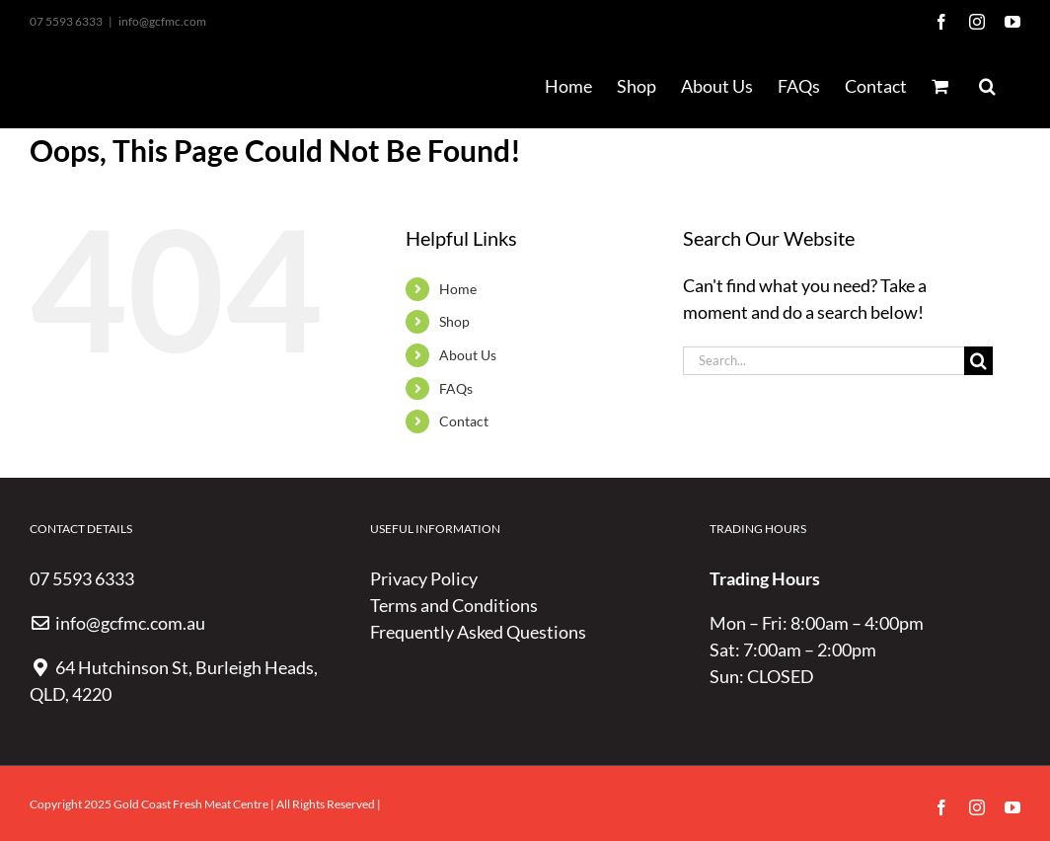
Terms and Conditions (454, 605)
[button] (987, 85)
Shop (454, 321)
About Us (467, 354)
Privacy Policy (424, 578)
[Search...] (824, 360)
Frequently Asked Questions (478, 632)
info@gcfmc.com (162, 21)
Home (458, 288)
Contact (463, 421)
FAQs (456, 388)
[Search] (978, 360)
